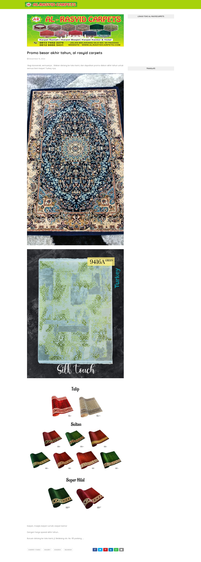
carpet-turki (34, 550)
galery (47, 550)
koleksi (57, 550)
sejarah (68, 550)
